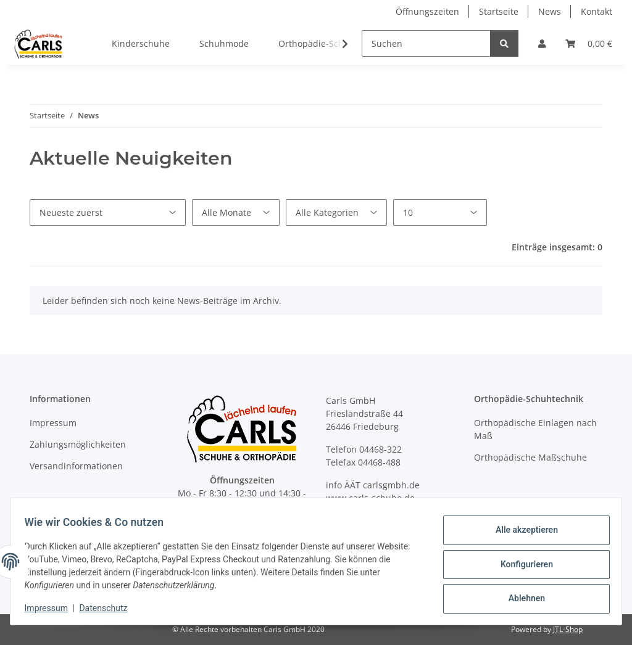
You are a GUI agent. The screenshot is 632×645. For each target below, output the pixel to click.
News (549, 11)
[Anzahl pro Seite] (440, 212)
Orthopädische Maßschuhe (530, 457)
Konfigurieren (520, 564)
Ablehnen (520, 596)
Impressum (51, 608)
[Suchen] (426, 43)
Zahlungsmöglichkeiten (78, 444)
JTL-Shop (568, 629)
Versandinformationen (76, 466)
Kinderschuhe (141, 43)
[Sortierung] (108, 212)
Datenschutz (109, 608)
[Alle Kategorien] (336, 212)
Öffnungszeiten (427, 11)
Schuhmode (224, 43)
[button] (541, 43)
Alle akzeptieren (520, 532)
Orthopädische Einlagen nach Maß (535, 429)
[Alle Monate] (236, 212)
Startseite (498, 11)
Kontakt (596, 11)
